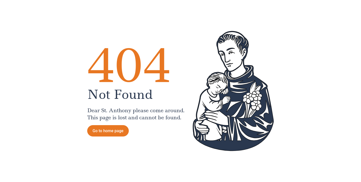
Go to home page (108, 130)
